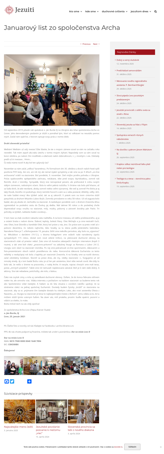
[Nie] (160, 447)
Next (95, 44)
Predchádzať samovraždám (129, 70)
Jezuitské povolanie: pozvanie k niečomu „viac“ (48, 430)
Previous (87, 44)
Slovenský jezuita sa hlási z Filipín (132, 124)
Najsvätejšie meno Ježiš (18, 426)
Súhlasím (132, 447)
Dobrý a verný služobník (128, 60)
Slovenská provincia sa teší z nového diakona (81, 428)
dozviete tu (118, 447)
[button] (155, 11)
